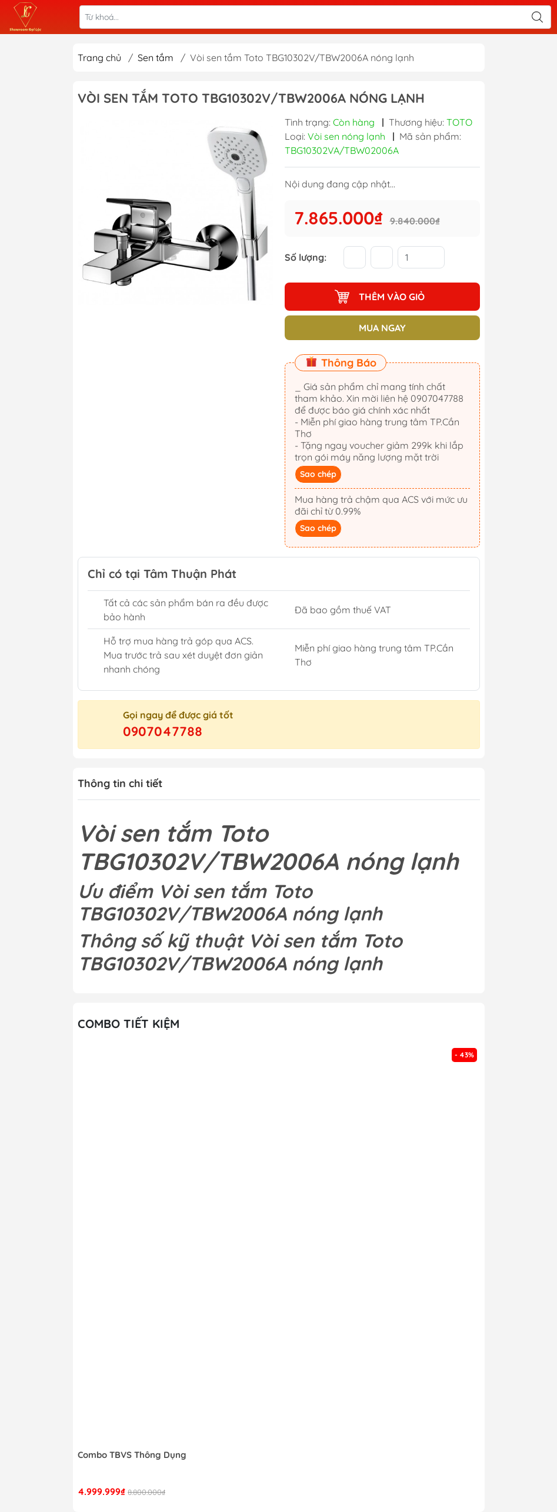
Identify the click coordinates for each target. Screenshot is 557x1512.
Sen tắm (156, 57)
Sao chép (318, 474)
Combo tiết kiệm (128, 1023)
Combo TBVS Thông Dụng (132, 1455)
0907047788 (162, 731)
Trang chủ (99, 57)
